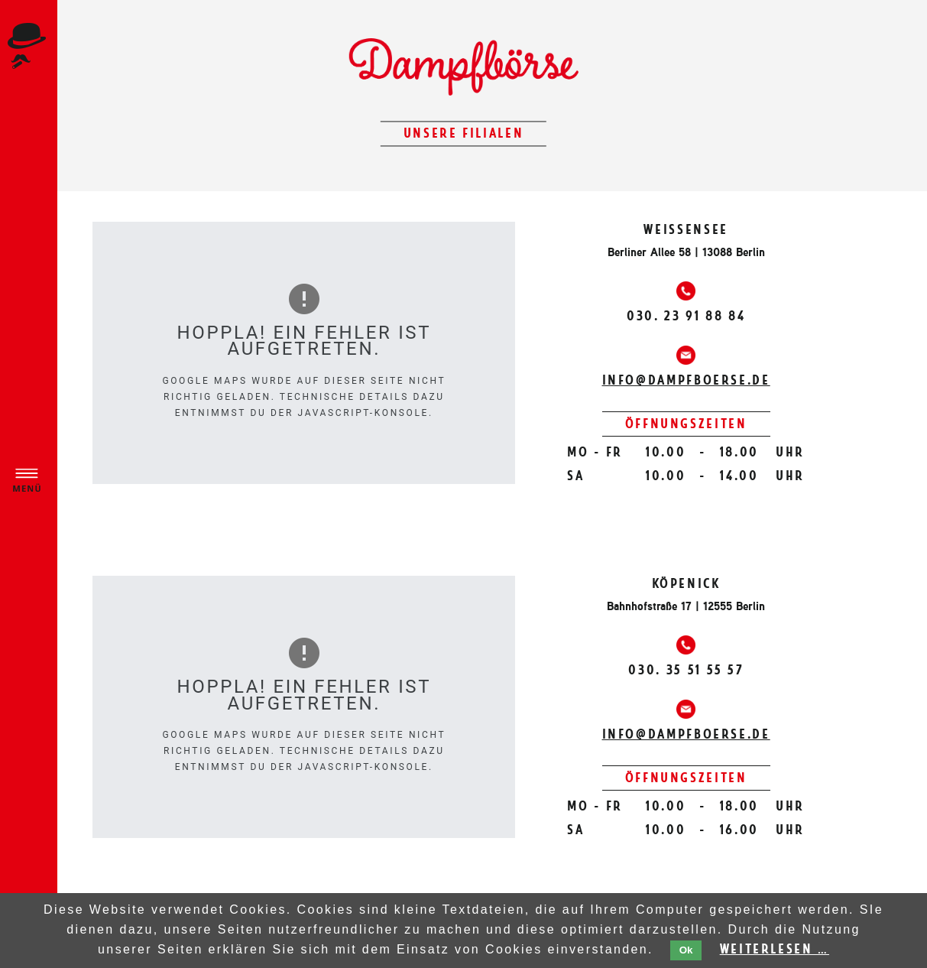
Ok (686, 950)
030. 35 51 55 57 (685, 669)
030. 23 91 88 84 (686, 315)
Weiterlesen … (774, 949)
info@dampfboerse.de (686, 380)
